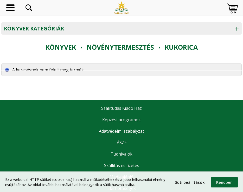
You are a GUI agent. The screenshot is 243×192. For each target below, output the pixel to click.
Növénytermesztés (120, 47)
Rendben (224, 184)
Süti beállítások (189, 184)
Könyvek (61, 47)
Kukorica (181, 47)
